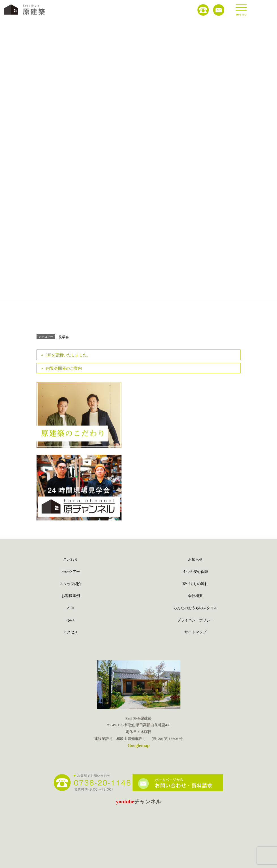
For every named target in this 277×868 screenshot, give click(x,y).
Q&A (71, 620)
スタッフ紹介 (70, 584)
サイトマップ (195, 632)
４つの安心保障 (195, 572)
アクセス (70, 632)
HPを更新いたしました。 (68, 355)
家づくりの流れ (195, 584)
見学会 (64, 337)
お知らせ (195, 559)
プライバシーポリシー (195, 620)
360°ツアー (70, 572)
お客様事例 (70, 596)
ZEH (70, 608)
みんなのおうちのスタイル (195, 608)
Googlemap (138, 745)
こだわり (70, 559)
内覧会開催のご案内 (64, 368)
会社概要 (195, 596)
